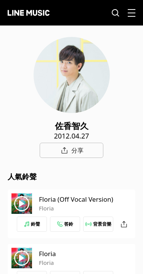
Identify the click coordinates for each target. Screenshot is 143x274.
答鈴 (65, 224)
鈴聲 (32, 224)
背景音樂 (98, 224)
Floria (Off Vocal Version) (76, 199)
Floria (46, 208)
